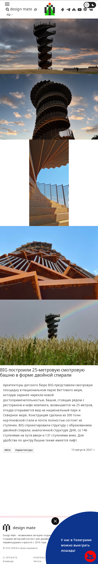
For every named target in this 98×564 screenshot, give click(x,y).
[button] (55, 521)
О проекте (10, 557)
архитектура (25, 449)
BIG (8, 449)
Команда (8, 561)
